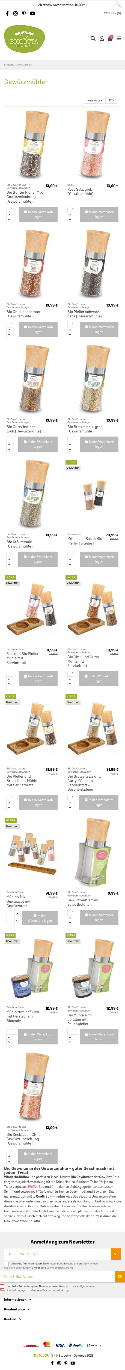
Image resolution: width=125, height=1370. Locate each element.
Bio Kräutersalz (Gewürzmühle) (20, 544)
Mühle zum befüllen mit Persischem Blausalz (23, 1016)
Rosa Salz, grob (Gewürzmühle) (80, 191)
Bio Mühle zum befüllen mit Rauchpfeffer (79, 1019)
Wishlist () (112, 13)
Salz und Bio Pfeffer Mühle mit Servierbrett (22, 657)
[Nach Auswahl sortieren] (95, 100)
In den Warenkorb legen (38, 214)
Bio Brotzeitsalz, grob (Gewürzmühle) (85, 429)
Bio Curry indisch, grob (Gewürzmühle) (24, 429)
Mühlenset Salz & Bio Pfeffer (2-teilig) (84, 540)
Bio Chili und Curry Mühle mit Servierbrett (83, 661)
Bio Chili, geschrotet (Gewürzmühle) (23, 314)
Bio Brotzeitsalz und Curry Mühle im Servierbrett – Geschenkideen (84, 783)
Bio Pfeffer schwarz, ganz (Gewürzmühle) (84, 314)
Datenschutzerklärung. (59, 1267)
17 (111, 100)
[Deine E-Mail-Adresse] (57, 1254)
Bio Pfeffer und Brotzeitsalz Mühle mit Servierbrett (22, 780)
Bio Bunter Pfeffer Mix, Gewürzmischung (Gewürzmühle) (25, 196)
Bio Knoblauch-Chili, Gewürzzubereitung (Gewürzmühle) (23, 1138)
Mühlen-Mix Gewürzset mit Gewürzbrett (19, 901)
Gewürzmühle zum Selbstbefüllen (82, 902)
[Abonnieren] (116, 1254)
